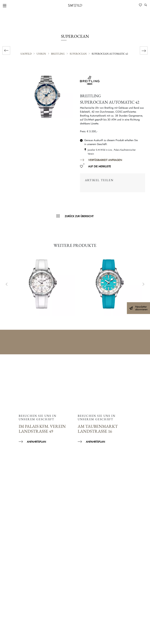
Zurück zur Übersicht (79, 216)
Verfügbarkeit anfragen (105, 160)
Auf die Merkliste (99, 166)
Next (143, 284)
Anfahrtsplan (36, 442)
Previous (6, 284)
